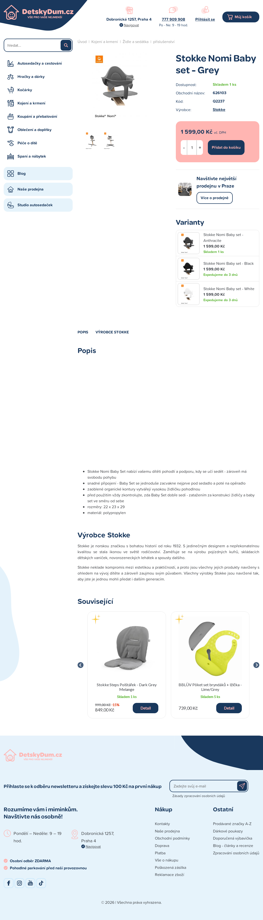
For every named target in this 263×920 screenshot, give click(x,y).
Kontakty (162, 823)
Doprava (162, 845)
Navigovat (131, 25)
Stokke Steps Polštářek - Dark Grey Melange (127, 687)
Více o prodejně (215, 198)
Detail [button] (145, 708)
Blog (21, 173)
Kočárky (24, 90)
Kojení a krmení (31, 103)
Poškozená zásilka (170, 867)
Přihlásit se (205, 19)
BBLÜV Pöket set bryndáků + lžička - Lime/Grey (210, 687)
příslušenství (164, 41)
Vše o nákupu (166, 860)
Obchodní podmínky (172, 838)
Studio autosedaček (35, 205)
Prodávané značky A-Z (232, 823)
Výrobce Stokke (112, 331)
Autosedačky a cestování (39, 63)
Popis (83, 331)
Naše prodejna (30, 189)
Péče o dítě (27, 143)
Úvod (82, 41)
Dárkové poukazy (228, 831)
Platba (160, 853)
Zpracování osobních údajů (236, 853)
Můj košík (243, 17)
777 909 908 (173, 19)
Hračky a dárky (31, 76)
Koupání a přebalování (37, 116)
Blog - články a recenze (233, 845)
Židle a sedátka (135, 41)
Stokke (219, 109)
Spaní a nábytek (31, 156)
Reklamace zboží (169, 874)
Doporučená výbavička (232, 838)
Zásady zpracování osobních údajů (198, 795)
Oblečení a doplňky (34, 130)
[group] (126, 665)
